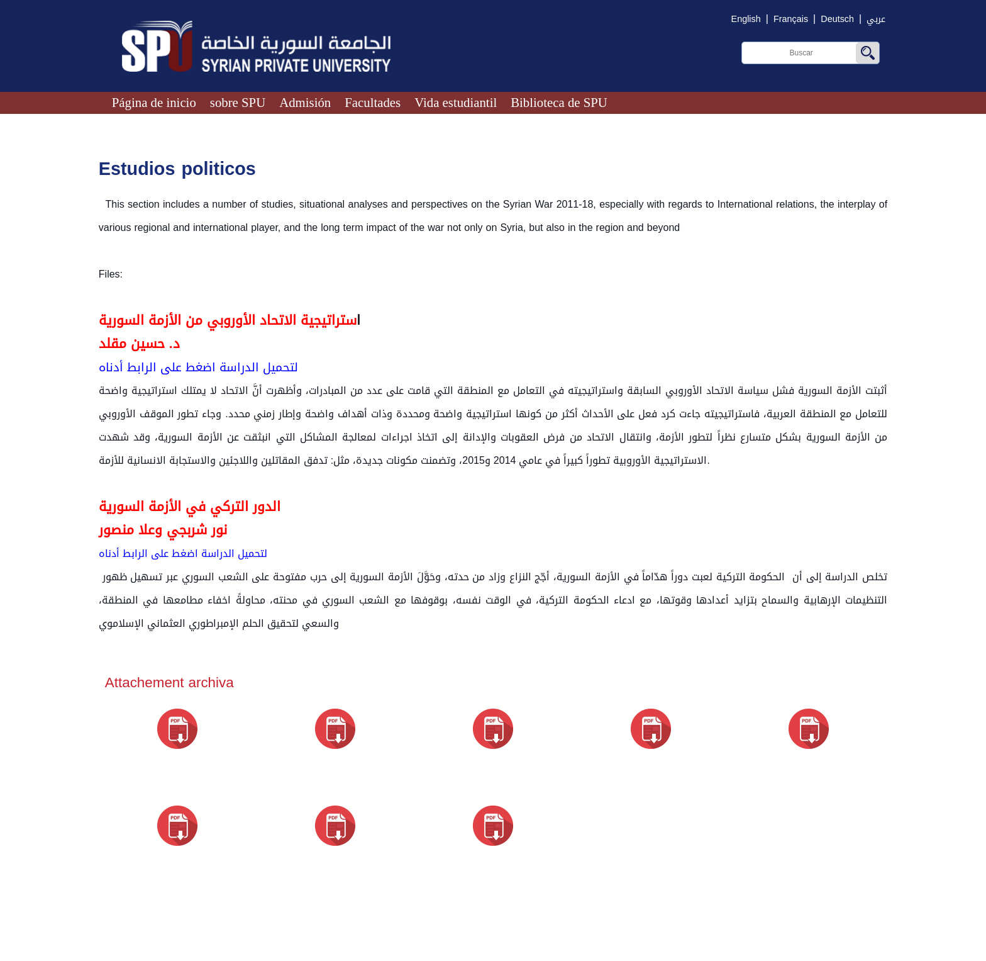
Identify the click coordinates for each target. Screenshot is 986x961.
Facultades (373, 102)
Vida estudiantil (455, 102)
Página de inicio (154, 102)
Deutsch (837, 19)
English (746, 19)
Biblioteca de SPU (559, 102)
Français (790, 19)
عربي (876, 19)
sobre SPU (237, 102)
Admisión (305, 102)
